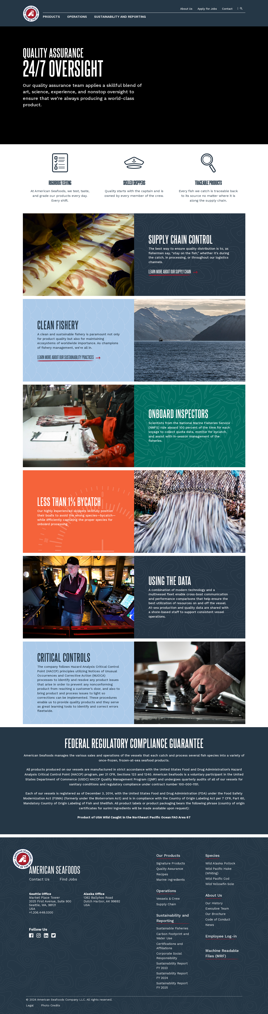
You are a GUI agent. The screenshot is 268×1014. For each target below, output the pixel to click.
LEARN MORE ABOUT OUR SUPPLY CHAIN (170, 271)
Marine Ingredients (170, 880)
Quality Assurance (169, 869)
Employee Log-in (221, 936)
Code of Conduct (217, 919)
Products (51, 17)
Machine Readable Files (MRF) (222, 953)
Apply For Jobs (207, 8)
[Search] (241, 8)
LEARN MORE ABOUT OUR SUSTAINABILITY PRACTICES (65, 357)
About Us (186, 8)
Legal (30, 1005)
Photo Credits (50, 1005)
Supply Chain (166, 904)
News (209, 925)
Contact (227, 8)
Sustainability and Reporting (120, 17)
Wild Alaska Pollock (220, 863)
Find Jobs (68, 879)
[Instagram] (38, 935)
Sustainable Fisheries (172, 928)
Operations (77, 17)
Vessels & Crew (168, 899)
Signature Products (170, 863)
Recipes (162, 874)
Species (212, 855)
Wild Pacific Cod (217, 878)
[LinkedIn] (46, 935)
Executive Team (217, 908)
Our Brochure (215, 914)
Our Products (168, 855)
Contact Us (39, 879)
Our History (214, 903)
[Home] (31, 13)
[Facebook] (31, 935)
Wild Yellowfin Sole (219, 884)
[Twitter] (53, 935)
